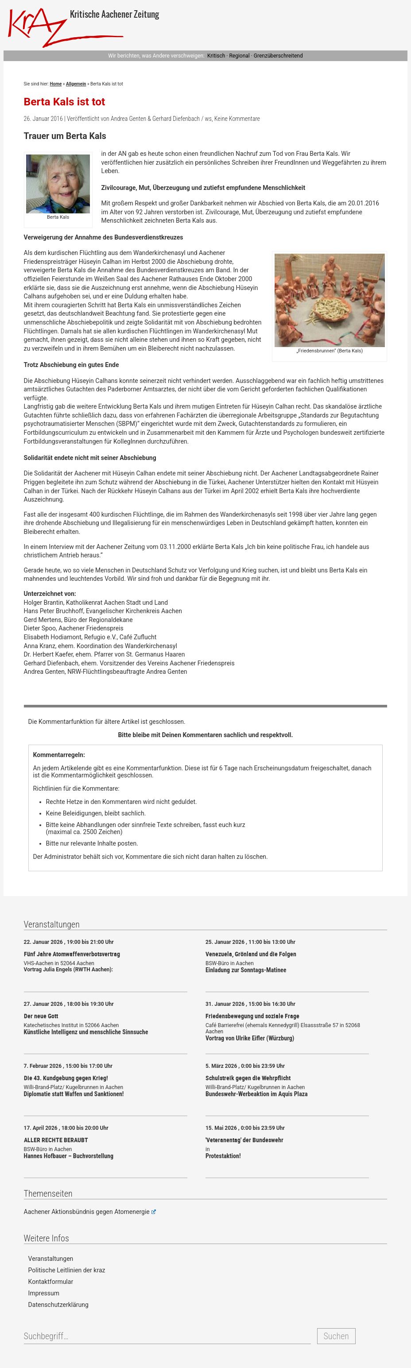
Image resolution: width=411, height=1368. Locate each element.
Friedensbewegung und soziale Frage (252, 1016)
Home (56, 83)
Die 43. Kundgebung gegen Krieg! (66, 1078)
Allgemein (76, 83)
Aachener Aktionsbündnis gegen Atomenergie (90, 1211)
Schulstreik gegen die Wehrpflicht (248, 1078)
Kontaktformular (51, 1281)
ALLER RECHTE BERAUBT (56, 1140)
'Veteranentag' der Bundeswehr (244, 1140)
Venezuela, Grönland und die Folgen (251, 954)
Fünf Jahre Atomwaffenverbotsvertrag (72, 954)
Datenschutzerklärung (58, 1304)
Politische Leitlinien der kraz (66, 1270)
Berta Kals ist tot (64, 101)
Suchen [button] (336, 1336)
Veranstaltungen (51, 1258)
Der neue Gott (41, 1016)
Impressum (43, 1293)
